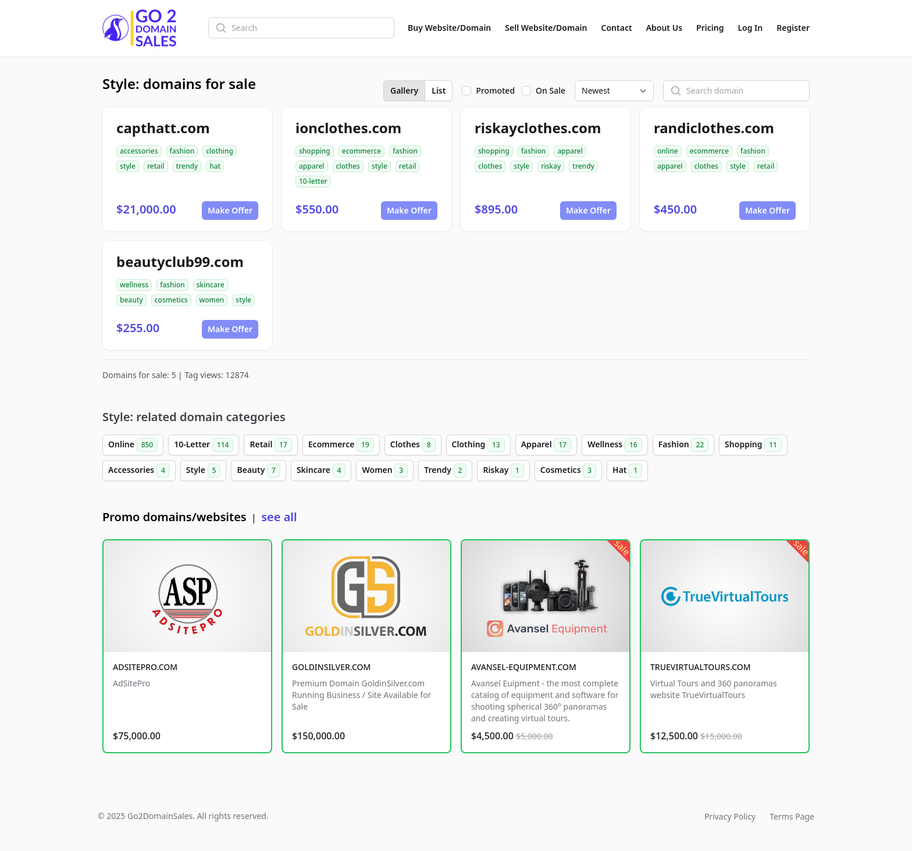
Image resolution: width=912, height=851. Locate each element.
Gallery (404, 90)
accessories (139, 151)
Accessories (139, 471)
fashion (182, 151)
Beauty (258, 471)
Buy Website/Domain (449, 27)
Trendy (445, 471)
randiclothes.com (714, 127)
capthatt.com (163, 127)
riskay (551, 166)
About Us (664, 27)
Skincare (321, 471)
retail (156, 166)
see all (279, 517)
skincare (211, 285)
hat (214, 166)
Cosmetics (568, 471)
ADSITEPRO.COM (145, 666)
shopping (314, 151)
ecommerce (361, 151)
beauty (131, 300)
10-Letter (203, 445)
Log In (750, 27)
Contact (616, 27)
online (667, 151)
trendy (187, 166)
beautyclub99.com (180, 261)
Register (793, 27)
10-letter (313, 181)
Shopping (753, 445)
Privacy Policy (730, 816)
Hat (627, 471)
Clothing (478, 445)
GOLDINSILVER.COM (331, 666)
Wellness (614, 445)
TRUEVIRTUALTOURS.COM (700, 666)
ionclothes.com (348, 127)
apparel (312, 166)
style (128, 166)
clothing (219, 151)
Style (203, 471)
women (212, 300)
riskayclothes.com (538, 127)
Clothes (413, 445)
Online (133, 445)
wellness (134, 285)
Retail (270, 445)
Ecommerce (341, 445)
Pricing (710, 27)
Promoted (495, 90)
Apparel (546, 445)
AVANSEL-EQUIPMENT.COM (523, 666)
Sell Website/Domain (546, 27)
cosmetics (171, 300)
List (439, 90)
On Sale (550, 90)
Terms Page (792, 816)
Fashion (683, 445)
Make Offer (230, 210)
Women (385, 471)
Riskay (503, 471)
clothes (348, 166)
